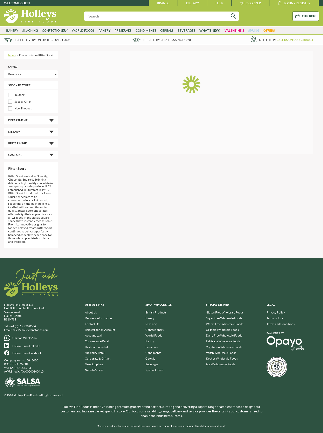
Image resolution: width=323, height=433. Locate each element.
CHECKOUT (309, 16)
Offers (269, 30)
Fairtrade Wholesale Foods (223, 341)
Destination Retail (96, 347)
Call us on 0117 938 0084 (295, 40)
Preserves (123, 30)
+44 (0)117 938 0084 (22, 326)
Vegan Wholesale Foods (221, 352)
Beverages (186, 30)
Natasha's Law (94, 370)
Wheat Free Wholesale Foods (224, 324)
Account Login (94, 335)
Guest (25, 3)
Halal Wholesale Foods (220, 364)
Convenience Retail (97, 341)
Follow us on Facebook (27, 353)
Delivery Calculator (195, 425)
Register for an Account (100, 329)
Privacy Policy (276, 312)
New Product (23, 108)
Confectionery (55, 30)
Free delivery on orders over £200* (42, 40)
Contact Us (92, 324)
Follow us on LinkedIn (26, 346)
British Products (155, 312)
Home (12, 55)
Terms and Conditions (281, 324)
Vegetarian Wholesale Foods (224, 347)
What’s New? (209, 30)
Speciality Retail (95, 352)
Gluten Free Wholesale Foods (224, 312)
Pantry (104, 30)
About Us (91, 312)
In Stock (19, 94)
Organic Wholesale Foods (222, 329)
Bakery (12, 30)
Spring (253, 30)
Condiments (146, 30)
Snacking (30, 30)
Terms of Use (275, 318)
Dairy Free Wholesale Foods (224, 335)
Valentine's (234, 30)
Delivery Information (98, 318)
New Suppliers (94, 364)
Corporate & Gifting (97, 358)
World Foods (83, 30)
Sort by (12, 66)
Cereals (166, 30)
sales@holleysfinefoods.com (31, 330)
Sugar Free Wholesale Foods (224, 318)
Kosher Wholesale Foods (222, 358)
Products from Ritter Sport (36, 55)
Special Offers (154, 370)
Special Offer (22, 101)
